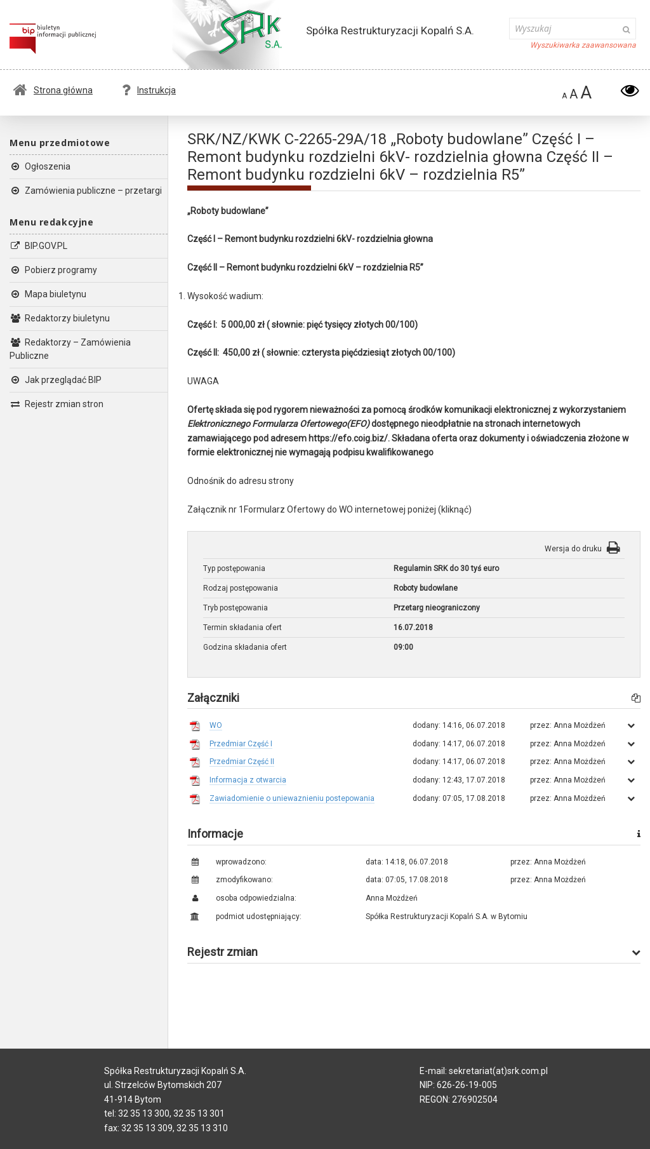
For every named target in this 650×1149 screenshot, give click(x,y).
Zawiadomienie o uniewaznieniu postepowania (292, 798)
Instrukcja (149, 90)
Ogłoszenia (40, 166)
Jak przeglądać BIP (56, 380)
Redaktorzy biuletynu (60, 318)
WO (215, 725)
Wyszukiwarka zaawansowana (583, 45)
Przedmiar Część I (240, 743)
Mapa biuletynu (48, 294)
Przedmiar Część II (241, 761)
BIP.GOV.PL (38, 246)
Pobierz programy (53, 270)
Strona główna (53, 90)
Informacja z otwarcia (247, 780)
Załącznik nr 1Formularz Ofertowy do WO (270, 509)
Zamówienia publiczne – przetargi (86, 190)
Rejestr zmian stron (56, 404)
